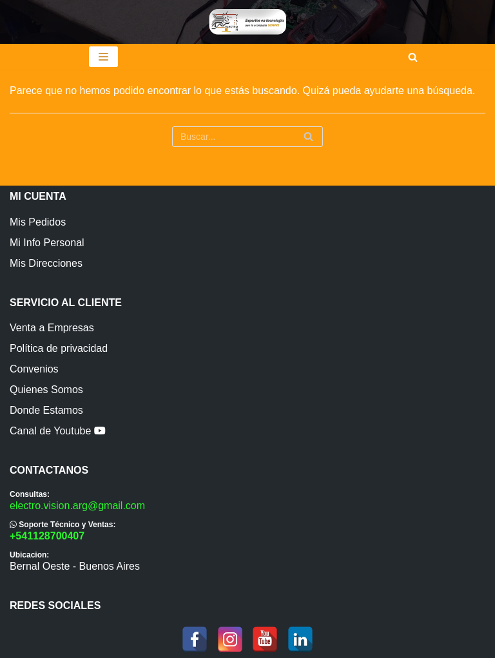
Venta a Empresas (52, 327)
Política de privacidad (59, 348)
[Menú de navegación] (103, 56)
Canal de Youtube (58, 430)
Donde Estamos (46, 410)
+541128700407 (47, 535)
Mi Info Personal (47, 242)
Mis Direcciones (46, 263)
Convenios (34, 368)
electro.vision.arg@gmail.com (77, 505)
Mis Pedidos (38, 222)
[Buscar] (413, 57)
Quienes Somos (46, 389)
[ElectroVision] (247, 22)
